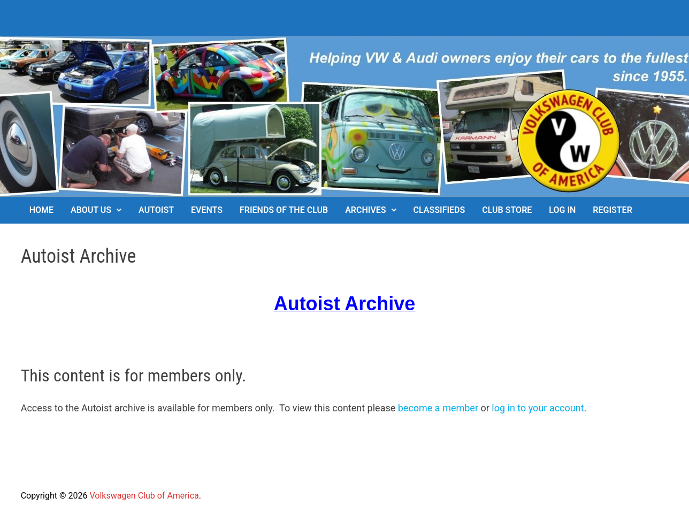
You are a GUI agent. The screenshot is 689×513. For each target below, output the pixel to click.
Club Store (507, 210)
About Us (91, 210)
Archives (365, 210)
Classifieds (439, 210)
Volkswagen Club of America (143, 496)
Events (207, 210)
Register (612, 210)
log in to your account (538, 408)
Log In (562, 210)
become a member (438, 408)
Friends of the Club (284, 210)
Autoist (156, 210)
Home (41, 210)
